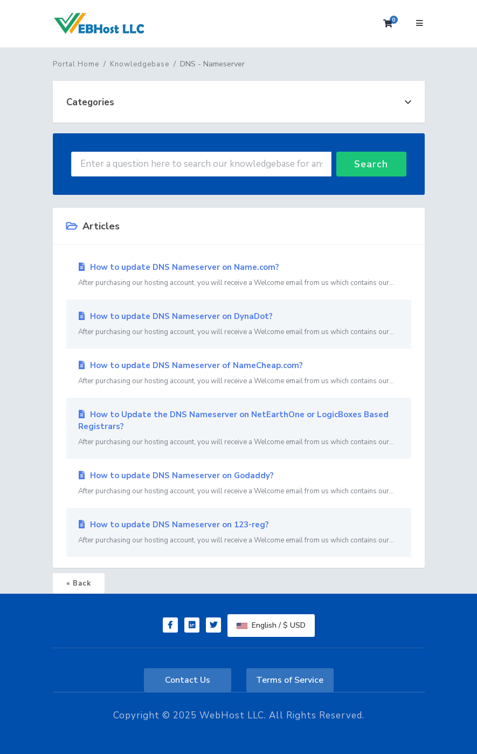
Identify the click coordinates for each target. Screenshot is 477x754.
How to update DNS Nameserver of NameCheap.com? (238, 373)
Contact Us (187, 680)
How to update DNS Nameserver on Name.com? (238, 275)
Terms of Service (289, 680)
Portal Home (76, 64)
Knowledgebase (139, 64)
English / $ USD (271, 625)
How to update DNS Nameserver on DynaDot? (238, 324)
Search (371, 164)
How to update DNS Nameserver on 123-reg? (238, 532)
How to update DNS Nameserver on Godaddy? (238, 483)
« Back (78, 583)
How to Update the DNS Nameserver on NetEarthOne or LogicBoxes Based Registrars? (238, 428)
